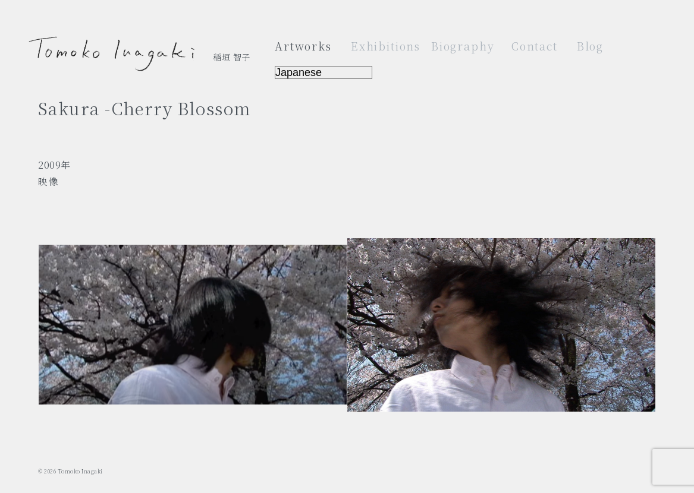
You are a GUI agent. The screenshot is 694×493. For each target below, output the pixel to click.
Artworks (303, 45)
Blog (590, 45)
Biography (463, 45)
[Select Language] (323, 72)
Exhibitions (385, 45)
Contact (534, 45)
